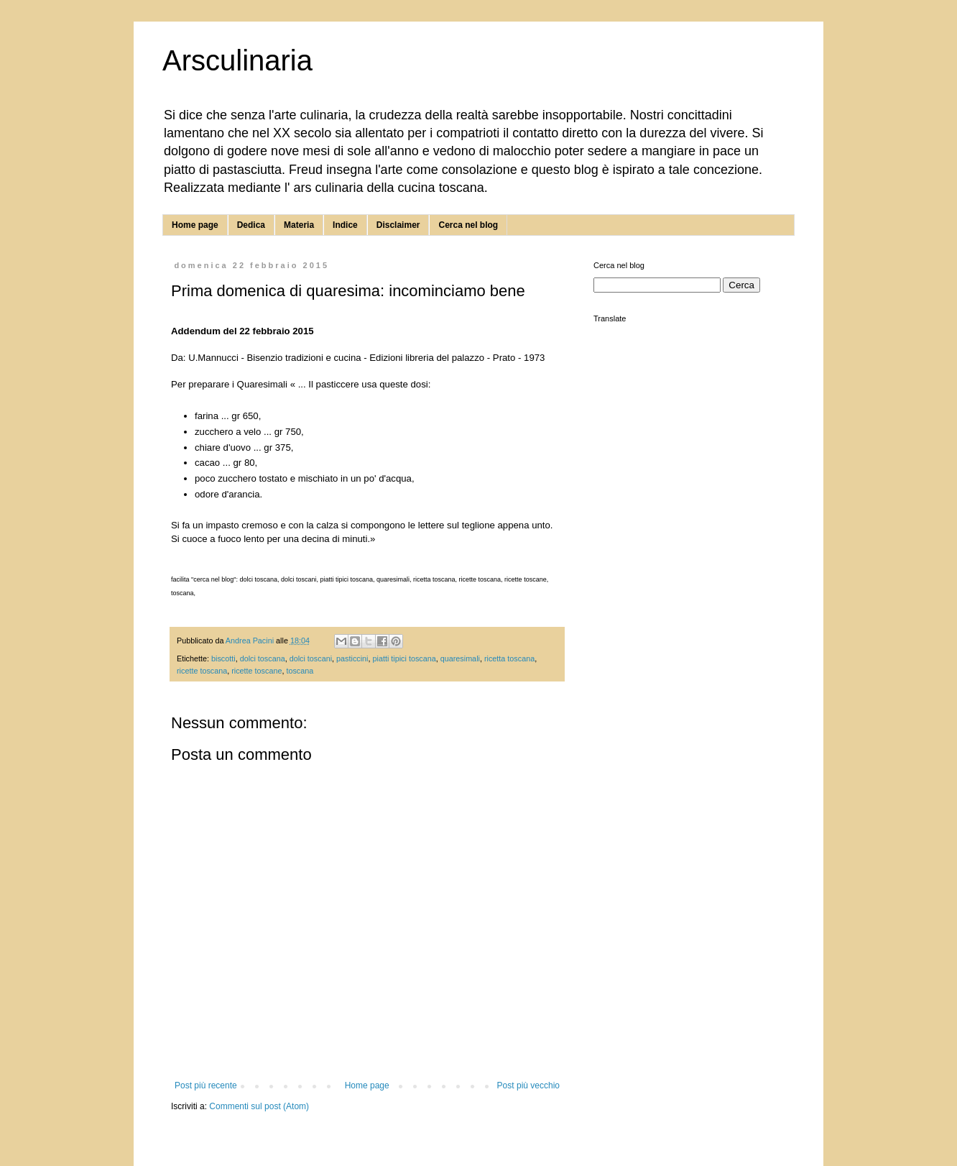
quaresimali (460, 658)
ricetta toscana (509, 658)
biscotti (223, 658)
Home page (195, 225)
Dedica (251, 225)
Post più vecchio (528, 1085)
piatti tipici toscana (403, 658)
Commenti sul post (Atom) (259, 1106)
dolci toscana (262, 658)
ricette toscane (256, 670)
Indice (345, 225)
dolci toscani (311, 658)
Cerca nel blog (468, 225)
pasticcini (352, 658)
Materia (299, 225)
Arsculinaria (237, 60)
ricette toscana (202, 670)
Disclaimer (398, 225)
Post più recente (206, 1085)
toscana (299, 670)
